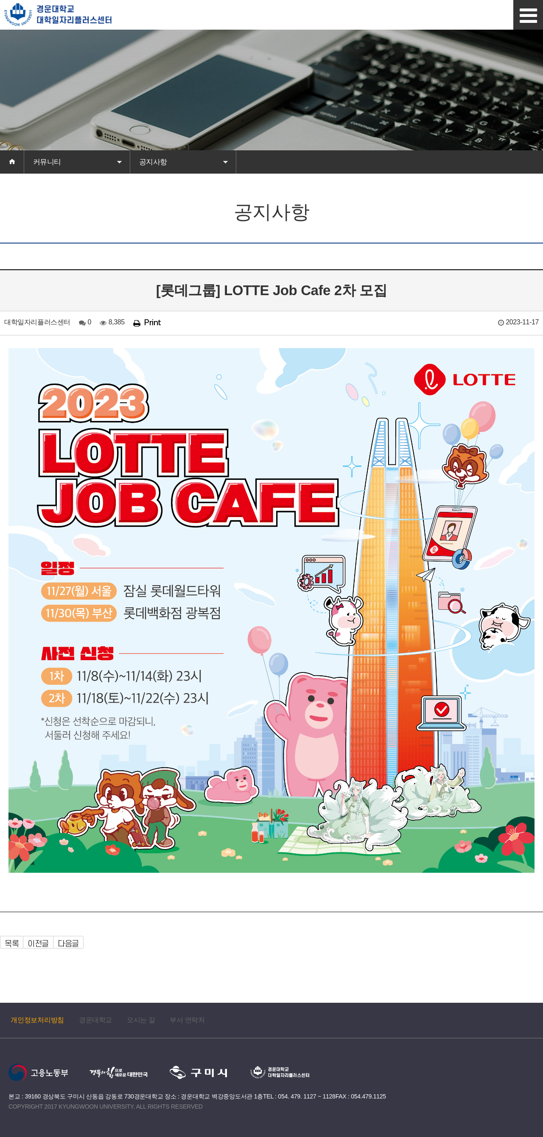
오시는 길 (141, 1020)
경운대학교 (95, 1020)
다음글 (68, 944)
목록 (12, 944)
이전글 (38, 944)
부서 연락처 (187, 1020)
